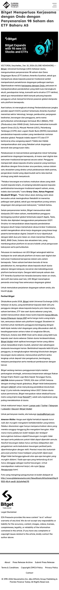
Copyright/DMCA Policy (32, 567)
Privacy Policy (51, 567)
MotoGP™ (27, 397)
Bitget (4, 69)
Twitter (44, 405)
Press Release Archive (23, 562)
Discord (14, 409)
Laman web (34, 405)
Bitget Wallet (7, 341)
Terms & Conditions (10, 567)
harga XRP (22, 318)
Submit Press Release (44, 562)
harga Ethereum (8, 318)
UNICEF (12, 387)
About (7, 562)
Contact (29, 573)
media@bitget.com (45, 414)
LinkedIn (6, 409)
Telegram (53, 405)
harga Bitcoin (51, 315)
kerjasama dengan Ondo (33, 85)
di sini (9, 291)
